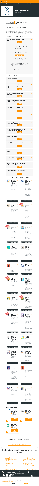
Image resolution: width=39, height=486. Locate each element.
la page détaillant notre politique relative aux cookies (9, 481)
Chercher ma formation (11, 3)
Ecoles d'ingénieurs (9, 463)
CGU (19, 471)
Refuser (13, 483)
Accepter (25, 483)
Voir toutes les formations (12, 200)
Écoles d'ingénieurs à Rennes (11, 462)
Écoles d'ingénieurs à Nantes (29, 459)
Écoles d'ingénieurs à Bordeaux (29, 457)
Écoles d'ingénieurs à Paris (28, 460)
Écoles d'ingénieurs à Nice (10, 460)
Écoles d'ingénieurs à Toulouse (29, 469)
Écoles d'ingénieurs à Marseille (11, 459)
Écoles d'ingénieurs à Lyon (28, 458)
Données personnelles (19, 473)
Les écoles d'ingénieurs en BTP (11, 469)
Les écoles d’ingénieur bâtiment (29, 465)
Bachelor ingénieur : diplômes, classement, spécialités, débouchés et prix (11, 467)
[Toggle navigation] (37, 2)
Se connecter (22, 69)
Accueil (3, 3)
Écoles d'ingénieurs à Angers (11, 457)
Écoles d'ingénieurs (21, 3)
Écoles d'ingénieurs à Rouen (29, 462)
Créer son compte (19, 55)
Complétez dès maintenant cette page (19, 444)
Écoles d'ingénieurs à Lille (10, 458)
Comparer (20, 42)
